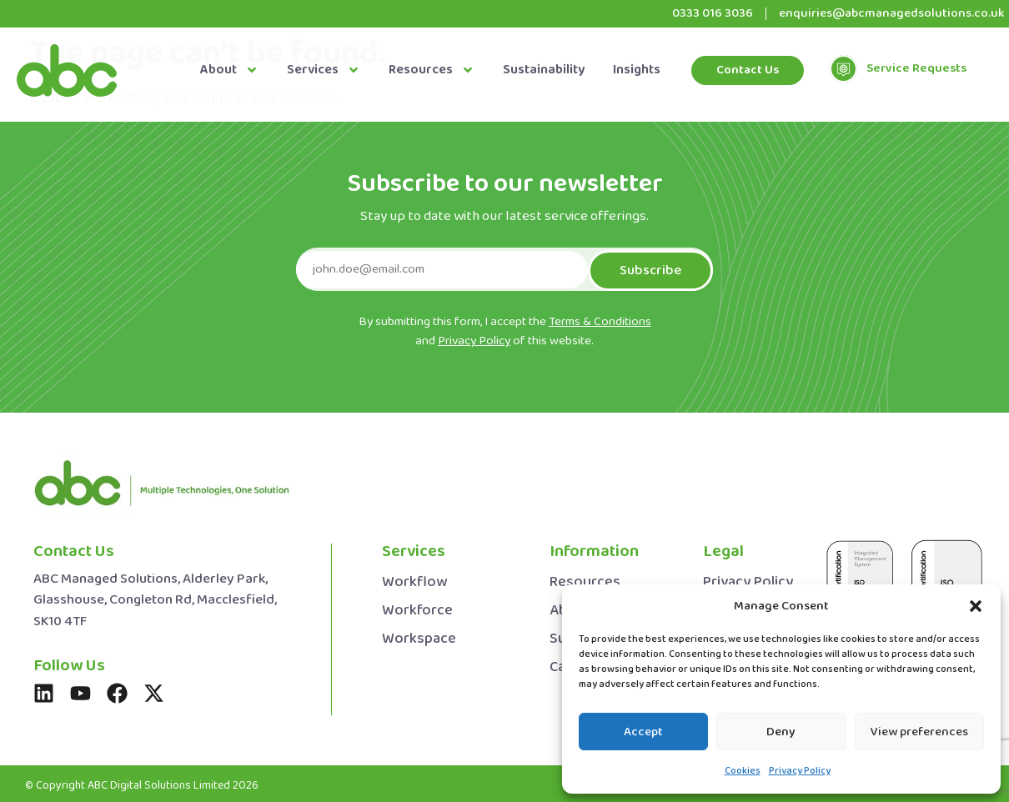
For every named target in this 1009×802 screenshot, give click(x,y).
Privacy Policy (800, 771)
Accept (643, 732)
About (229, 70)
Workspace (419, 636)
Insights (636, 70)
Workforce (417, 608)
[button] (975, 606)
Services (323, 70)
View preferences (919, 732)
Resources (431, 70)
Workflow (414, 580)
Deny (781, 732)
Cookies (743, 771)
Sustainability (544, 70)
